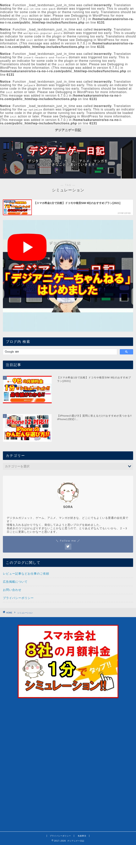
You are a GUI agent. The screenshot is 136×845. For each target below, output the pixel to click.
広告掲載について (15, 581)
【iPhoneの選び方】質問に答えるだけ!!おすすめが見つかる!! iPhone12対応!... (94, 417)
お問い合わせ (12, 589)
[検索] (59, 352)
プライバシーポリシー (18, 598)
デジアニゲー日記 (68, 130)
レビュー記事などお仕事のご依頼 (26, 573)
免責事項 (82, 836)
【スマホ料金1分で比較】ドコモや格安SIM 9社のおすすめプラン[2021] (94, 379)
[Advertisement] (68, 791)
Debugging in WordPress (90, 15)
